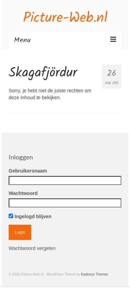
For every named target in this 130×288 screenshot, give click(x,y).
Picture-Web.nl (65, 18)
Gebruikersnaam (28, 171)
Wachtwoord (23, 193)
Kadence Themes (94, 274)
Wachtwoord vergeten (32, 248)
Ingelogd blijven (30, 216)
